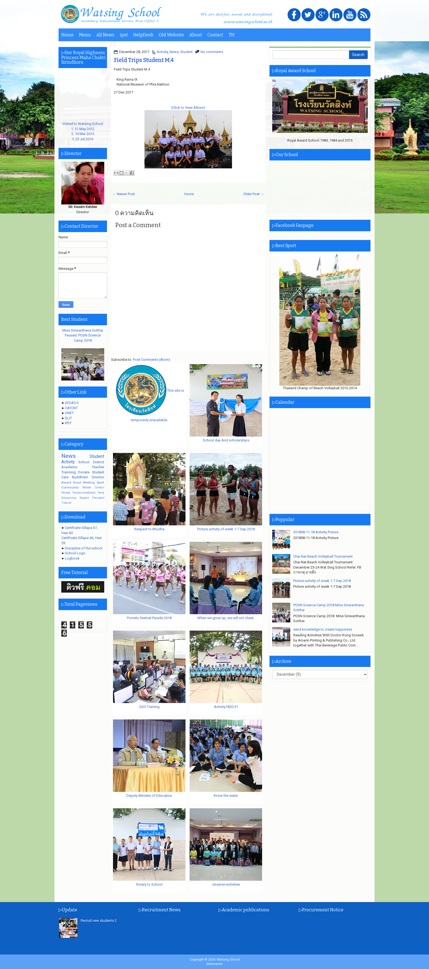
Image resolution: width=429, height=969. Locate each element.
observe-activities (226, 884)
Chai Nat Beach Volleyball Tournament (323, 556)
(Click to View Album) (188, 108)
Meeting (89, 482)
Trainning (68, 472)
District (98, 462)
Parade (65, 492)
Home (67, 34)
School (83, 462)
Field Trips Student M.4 (143, 60)
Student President (92, 498)
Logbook (72, 558)
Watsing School (228, 959)
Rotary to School (149, 884)
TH (231, 34)
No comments (212, 52)
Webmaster (214, 964)
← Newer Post (123, 194)
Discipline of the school (83, 548)
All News (105, 34)
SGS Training (149, 707)
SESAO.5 (72, 403)
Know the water (226, 796)
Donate (83, 472)
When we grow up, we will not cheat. (225, 618)
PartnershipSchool (84, 492)
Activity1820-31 (226, 707)
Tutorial (66, 503)
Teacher (98, 467)
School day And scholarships (226, 440)
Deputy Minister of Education (149, 796)
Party (101, 492)
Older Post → (253, 194)
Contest (99, 487)
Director (98, 477)
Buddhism (80, 477)
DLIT (68, 418)
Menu (85, 34)
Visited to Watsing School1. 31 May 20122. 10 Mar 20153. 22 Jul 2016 (82, 129)
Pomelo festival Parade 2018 (149, 618)
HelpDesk (143, 34)
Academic (69, 467)
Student (186, 52)
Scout (77, 482)
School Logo (75, 553)
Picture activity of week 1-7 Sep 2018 (226, 529)
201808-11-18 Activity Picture (315, 532)
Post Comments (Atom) (151, 360)
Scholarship (68, 498)
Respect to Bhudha (149, 529)
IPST (68, 423)
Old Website (171, 34)
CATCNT (71, 408)
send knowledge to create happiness (322, 629)
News (174, 52)
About (195, 34)
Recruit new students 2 (99, 920)
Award (66, 482)
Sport (100, 482)
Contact (215, 34)
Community (70, 487)
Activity (162, 52)
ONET (69, 413)
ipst (124, 34)
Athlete (86, 487)
